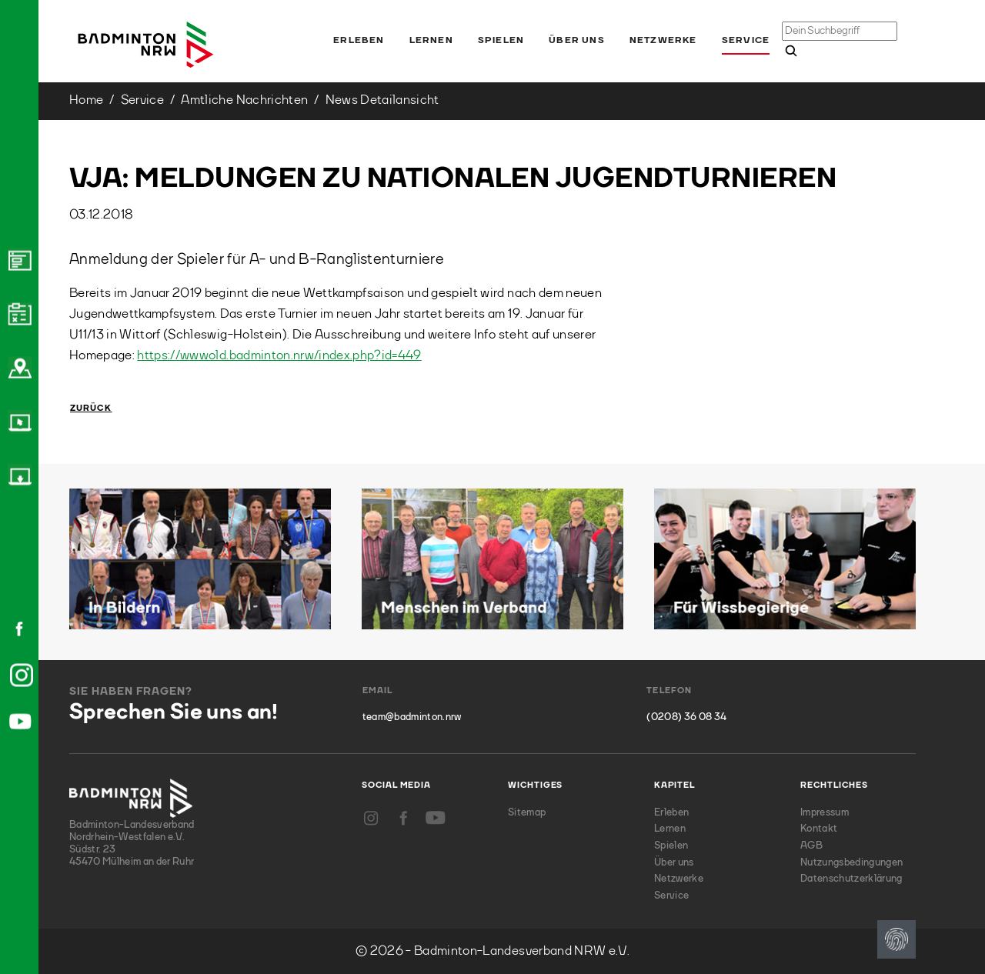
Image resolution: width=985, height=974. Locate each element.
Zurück (91, 409)
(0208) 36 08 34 (686, 717)
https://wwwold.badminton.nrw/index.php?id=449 (279, 355)
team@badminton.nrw (412, 717)
